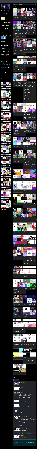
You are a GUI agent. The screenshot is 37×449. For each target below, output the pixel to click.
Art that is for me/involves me (17, 131)
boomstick (23, 435)
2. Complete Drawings (29, 30)
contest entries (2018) (29, 159)
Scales (23, 387)
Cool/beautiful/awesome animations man (28, 205)
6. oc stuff (27, 65)
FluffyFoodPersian (25, 410)
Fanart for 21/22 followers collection (27, 276)
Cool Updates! (17, 203)
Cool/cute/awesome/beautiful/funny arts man (30, 219)
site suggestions (18, 357)
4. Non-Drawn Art (28, 48)
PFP (26, 316)
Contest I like (17, 179)
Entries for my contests (17, 257)
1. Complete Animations (16, 31)
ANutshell (23, 382)
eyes (16, 275)
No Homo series (18, 316)
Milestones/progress (29, 304)
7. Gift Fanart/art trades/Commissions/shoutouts (19, 83)
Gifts (26, 17)
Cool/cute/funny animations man (17, 232)
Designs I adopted (28, 245)
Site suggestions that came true (28, 358)
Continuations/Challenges (28, 192)
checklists (16, 146)
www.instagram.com (5, 64)
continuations (17, 190)
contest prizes (28, 179)
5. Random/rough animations (17, 66)
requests (16, 343)
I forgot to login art (18, 304)
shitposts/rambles (28, 343)
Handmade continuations (16, 289)
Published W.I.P (17, 328)
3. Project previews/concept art (17, 48)
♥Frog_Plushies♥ (25, 400)
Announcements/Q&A (29, 113)
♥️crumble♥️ (24, 416)
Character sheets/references (27, 131)
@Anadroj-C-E (4, 48)
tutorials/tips (17, 373)
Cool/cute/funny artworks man (27, 232)
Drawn (2, 1)
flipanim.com (4, 61)
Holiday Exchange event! (29, 288)
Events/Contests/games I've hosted (28, 258)
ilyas (22, 392)
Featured (16, 17)
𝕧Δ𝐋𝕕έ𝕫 (23, 405)
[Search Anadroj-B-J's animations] (23, 4)
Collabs (26, 146)
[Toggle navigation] (35, 1)
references (27, 328)
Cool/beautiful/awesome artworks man (18, 219)
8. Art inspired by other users (29, 83)
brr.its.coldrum (24, 428)
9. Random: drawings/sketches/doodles (19, 113)
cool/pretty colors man (19, 245)
